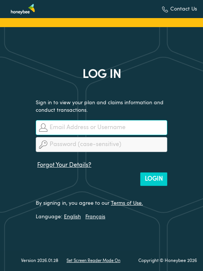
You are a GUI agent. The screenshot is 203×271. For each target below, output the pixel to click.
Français (95, 216)
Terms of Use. (127, 203)
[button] (179, 9)
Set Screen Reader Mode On (93, 261)
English (72, 216)
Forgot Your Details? (64, 165)
